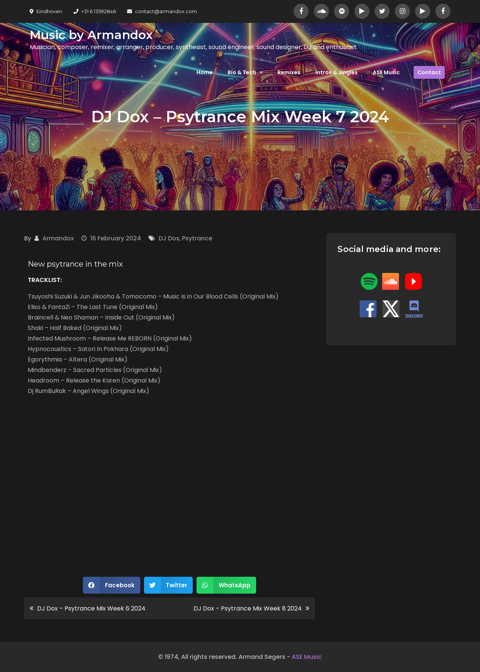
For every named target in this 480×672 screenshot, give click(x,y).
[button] (111, 585)
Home (204, 72)
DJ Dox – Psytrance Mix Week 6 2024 (91, 608)
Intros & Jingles (336, 72)
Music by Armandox (91, 34)
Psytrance (197, 238)
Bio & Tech (242, 72)
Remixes (289, 72)
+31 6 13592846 (95, 11)
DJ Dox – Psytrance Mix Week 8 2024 (248, 608)
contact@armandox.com (162, 11)
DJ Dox (169, 238)
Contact (429, 72)
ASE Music (386, 72)
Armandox (58, 238)
